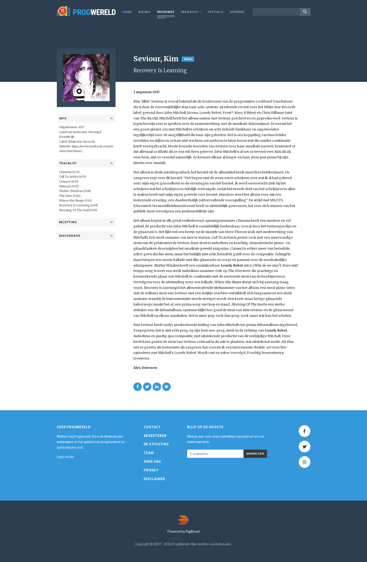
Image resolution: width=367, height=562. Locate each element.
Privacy (151, 470)
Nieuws (144, 12)
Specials (215, 12)
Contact (152, 427)
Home (127, 12)
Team (149, 453)
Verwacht (190, 12)
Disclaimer (154, 479)
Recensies (165, 12)
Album (188, 59)
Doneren (237, 12)
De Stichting (156, 444)
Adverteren (155, 436)
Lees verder (65, 457)
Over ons (152, 461)
